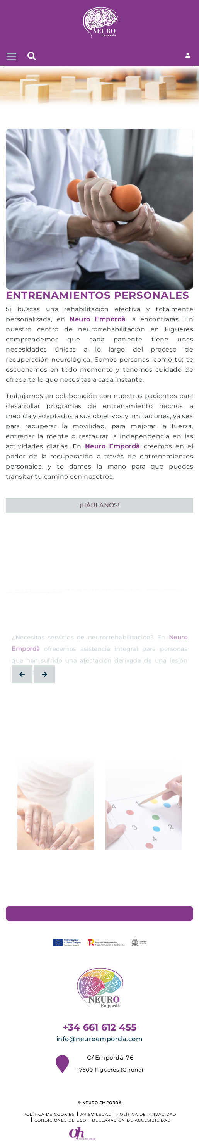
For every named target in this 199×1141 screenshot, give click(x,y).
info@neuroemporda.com (99, 1039)
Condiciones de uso (60, 1120)
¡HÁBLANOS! (100, 505)
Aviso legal (95, 1114)
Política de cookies (49, 1114)
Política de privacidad (146, 1114)
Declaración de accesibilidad (131, 1120)
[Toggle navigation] (10, 55)
